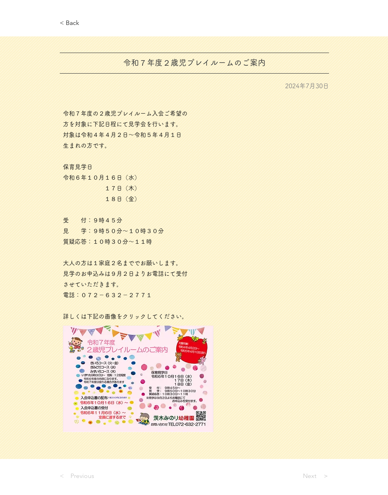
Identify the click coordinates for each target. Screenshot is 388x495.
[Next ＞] (309, 476)
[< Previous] (86, 476)
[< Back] (86, 23)
